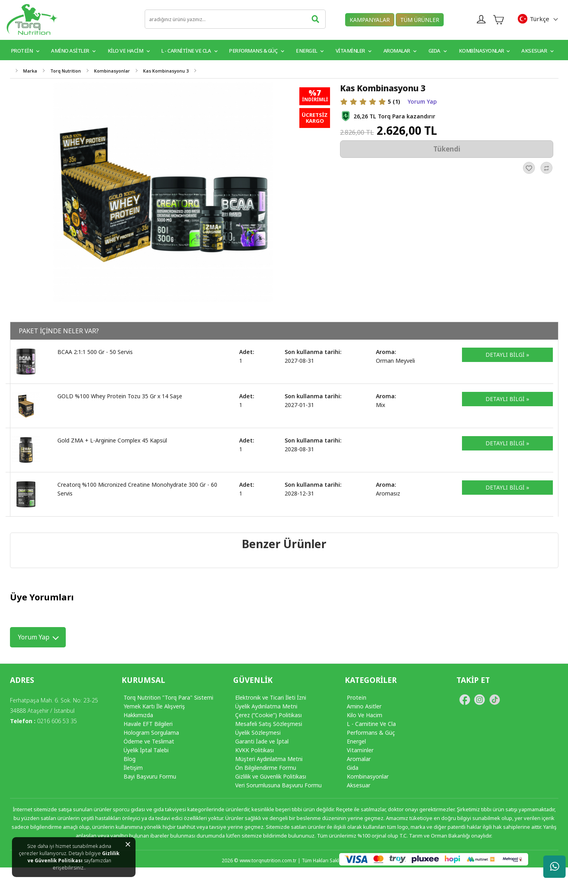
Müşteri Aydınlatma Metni (269, 759)
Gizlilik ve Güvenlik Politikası (74, 857)
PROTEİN (25, 50)
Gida (352, 767)
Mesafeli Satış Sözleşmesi (268, 724)
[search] (235, 19)
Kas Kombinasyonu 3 (166, 71)
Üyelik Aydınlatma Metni (266, 706)
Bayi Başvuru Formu (150, 776)
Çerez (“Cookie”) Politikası (268, 715)
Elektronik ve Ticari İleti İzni (270, 697)
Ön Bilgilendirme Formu (265, 767)
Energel (310, 50)
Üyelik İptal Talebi (146, 750)
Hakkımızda (138, 715)
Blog (130, 759)
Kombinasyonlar (484, 50)
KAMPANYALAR (370, 20)
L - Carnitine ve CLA (189, 50)
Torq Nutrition (65, 71)
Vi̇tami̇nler (360, 750)
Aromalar (400, 50)
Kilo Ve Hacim (364, 715)
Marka (30, 71)
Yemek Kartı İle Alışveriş (154, 706)
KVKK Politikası (254, 750)
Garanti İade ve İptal (262, 741)
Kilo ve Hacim (129, 50)
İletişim (133, 767)
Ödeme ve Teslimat (149, 741)
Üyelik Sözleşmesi (258, 732)
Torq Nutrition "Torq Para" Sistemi (168, 697)
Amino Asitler (73, 50)
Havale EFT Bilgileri (148, 724)
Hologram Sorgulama (151, 732)
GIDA (437, 50)
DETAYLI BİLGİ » (507, 354)
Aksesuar (537, 50)
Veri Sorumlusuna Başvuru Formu (278, 785)
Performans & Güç (256, 50)
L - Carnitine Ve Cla (371, 724)
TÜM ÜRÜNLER (419, 20)
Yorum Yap (422, 101)
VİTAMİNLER (353, 50)
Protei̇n (356, 697)
